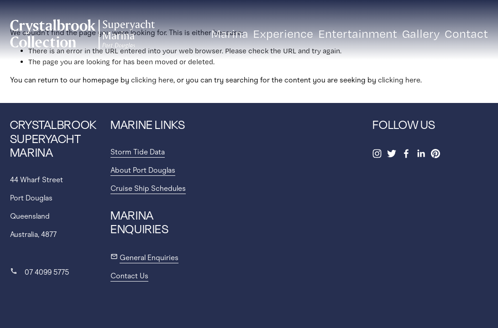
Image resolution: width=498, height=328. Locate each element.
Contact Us (129, 276)
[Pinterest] (435, 153)
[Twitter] (391, 153)
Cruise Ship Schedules (148, 188)
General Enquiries (149, 257)
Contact (466, 33)
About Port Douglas (142, 170)
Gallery (421, 33)
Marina (229, 33)
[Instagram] (377, 153)
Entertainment (357, 33)
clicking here (152, 80)
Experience (283, 33)
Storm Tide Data (137, 152)
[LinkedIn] (420, 153)
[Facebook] (406, 153)
